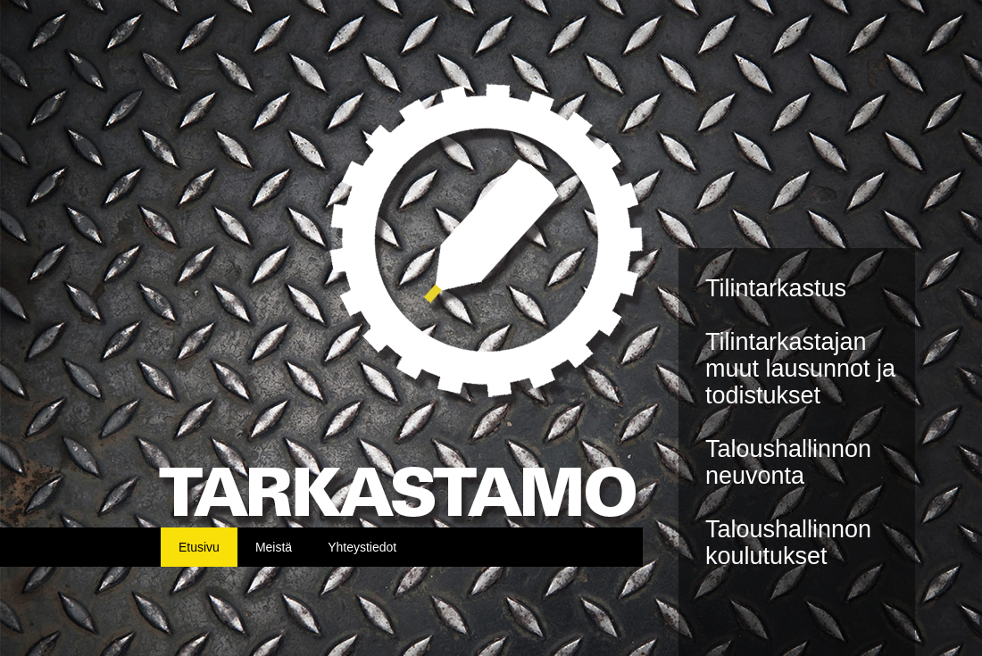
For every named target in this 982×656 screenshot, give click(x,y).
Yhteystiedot (362, 547)
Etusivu (199, 547)
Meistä (273, 547)
